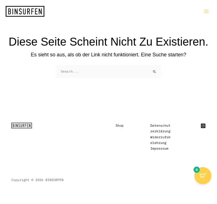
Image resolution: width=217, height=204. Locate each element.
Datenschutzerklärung (160, 128)
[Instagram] (203, 125)
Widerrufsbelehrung (160, 140)
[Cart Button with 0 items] (202, 175)
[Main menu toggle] (206, 11)
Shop (119, 125)
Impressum (159, 148)
